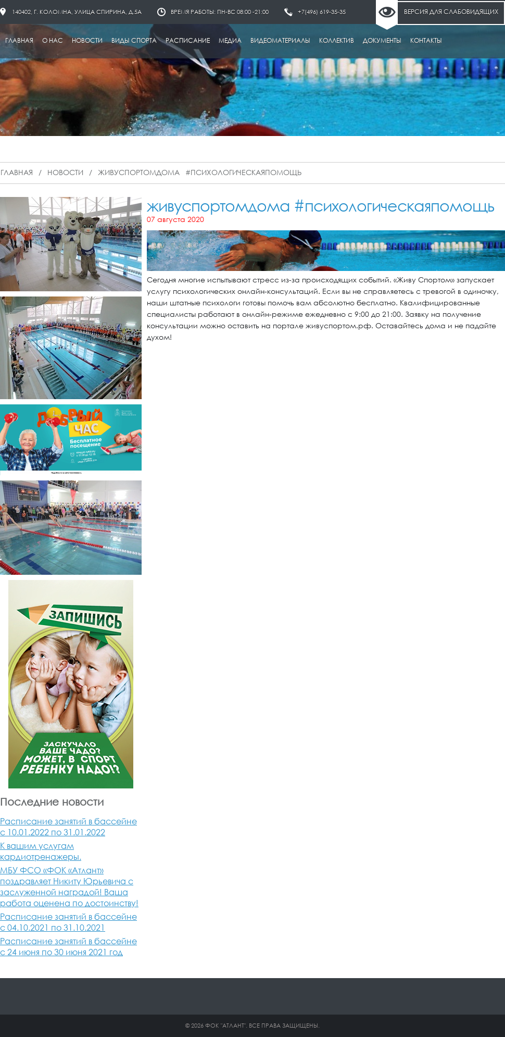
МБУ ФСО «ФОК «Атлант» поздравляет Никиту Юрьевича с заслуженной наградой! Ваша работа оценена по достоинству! (69, 886)
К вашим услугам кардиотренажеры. (40, 851)
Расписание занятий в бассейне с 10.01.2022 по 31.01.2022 (68, 826)
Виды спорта (134, 40)
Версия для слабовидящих (451, 11)
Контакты (426, 40)
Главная (19, 40)
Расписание (188, 40)
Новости (87, 40)
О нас (52, 40)
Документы (382, 40)
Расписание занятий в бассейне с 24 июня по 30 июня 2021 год (68, 946)
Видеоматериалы (280, 40)
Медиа (230, 40)
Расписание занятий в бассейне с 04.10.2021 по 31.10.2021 (68, 922)
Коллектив (336, 40)
